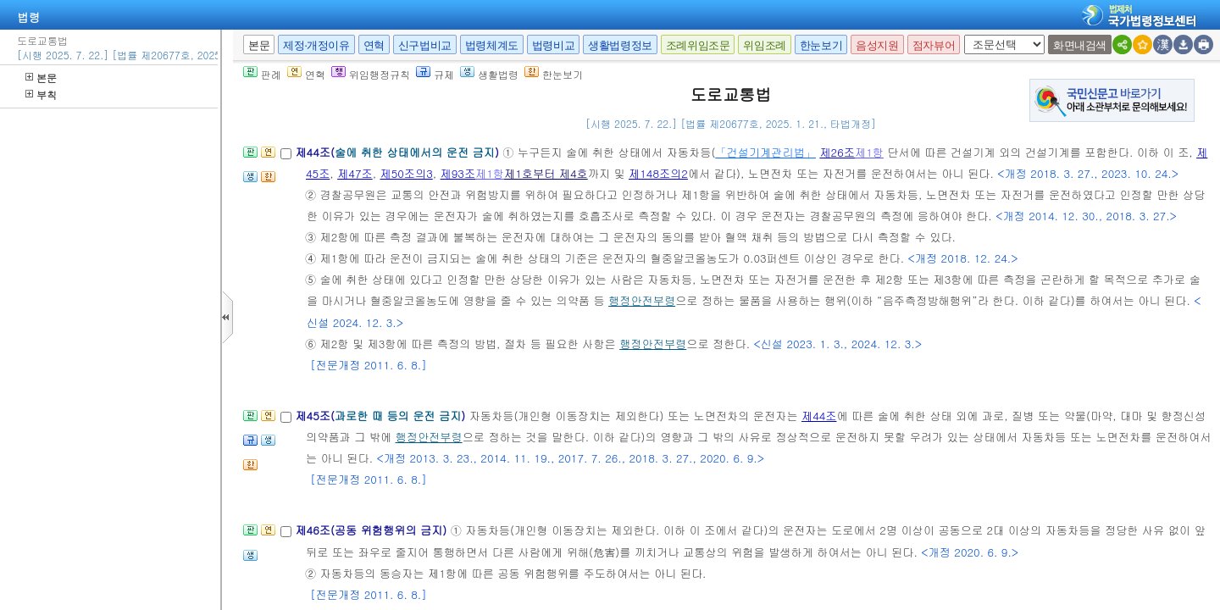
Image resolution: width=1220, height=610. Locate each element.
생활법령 (489, 74)
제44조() (398, 152)
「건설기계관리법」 (765, 152)
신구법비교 (425, 45)
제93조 (458, 173)
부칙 (41, 94)
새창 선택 (969, 35)
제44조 (819, 416)
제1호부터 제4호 (546, 173)
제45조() (382, 416)
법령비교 (553, 45)
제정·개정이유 (316, 45)
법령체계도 (491, 45)
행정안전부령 (641, 300)
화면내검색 (1079, 45)
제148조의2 (658, 173)
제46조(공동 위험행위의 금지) (372, 530)
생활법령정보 (620, 45)
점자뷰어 (933, 45)
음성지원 (877, 45)
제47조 (355, 173)
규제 (435, 74)
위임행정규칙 (370, 74)
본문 (41, 77)
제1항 (869, 152)
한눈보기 (821, 45)
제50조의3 (406, 173)
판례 (262, 74)
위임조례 (764, 45)
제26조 (837, 152)
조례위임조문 (698, 45)
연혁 (374, 45)
